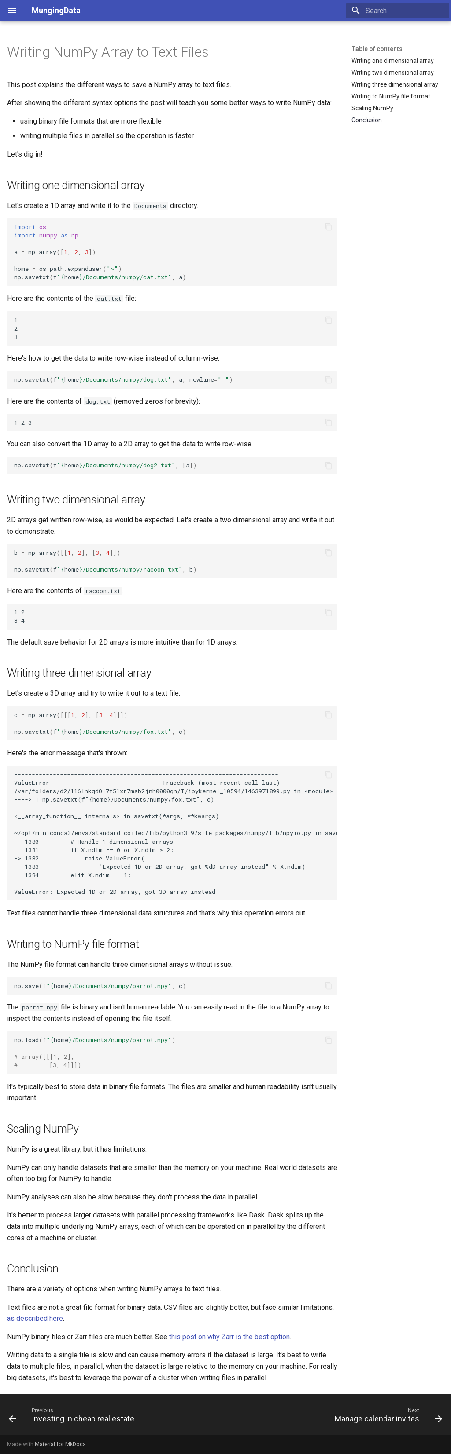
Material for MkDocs (60, 1444)
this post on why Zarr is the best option (229, 1337)
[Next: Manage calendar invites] (386, 1417)
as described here (35, 1318)
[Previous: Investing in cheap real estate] (73, 1417)
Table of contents (377, 48)
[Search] (397, 10)
